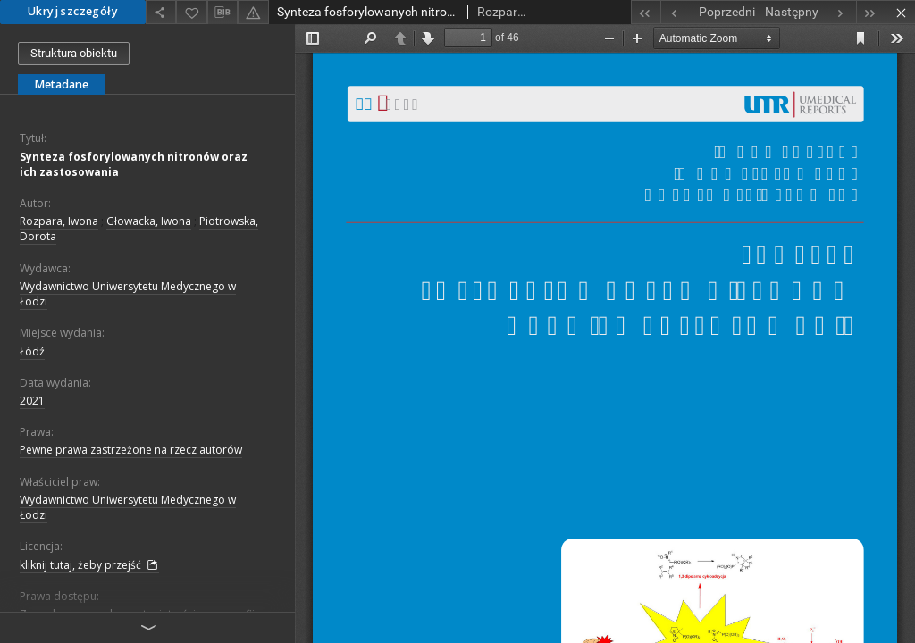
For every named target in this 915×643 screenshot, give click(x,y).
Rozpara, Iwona (59, 221)
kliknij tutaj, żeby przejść (89, 565)
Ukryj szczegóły (73, 11)
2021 (32, 400)
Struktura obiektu (73, 53)
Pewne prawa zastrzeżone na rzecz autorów (131, 449)
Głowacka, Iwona (148, 221)
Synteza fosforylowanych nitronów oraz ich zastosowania (134, 164)
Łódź (32, 351)
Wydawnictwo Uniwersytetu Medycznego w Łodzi (128, 294)
